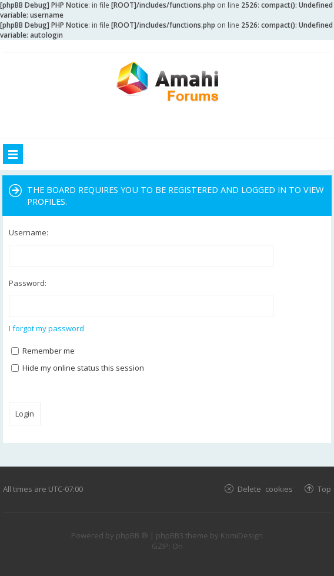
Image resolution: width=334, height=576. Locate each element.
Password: (27, 283)
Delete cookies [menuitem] (265, 488)
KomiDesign (242, 535)
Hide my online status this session (77, 367)
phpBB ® (132, 535)
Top (324, 488)
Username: (28, 232)
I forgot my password (46, 328)
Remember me (43, 350)
